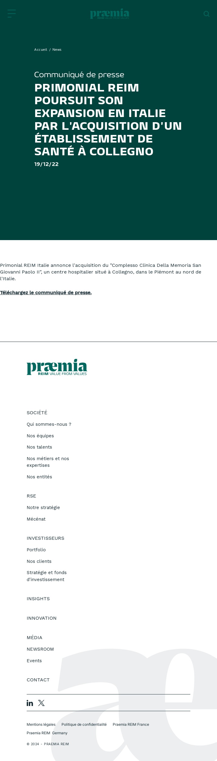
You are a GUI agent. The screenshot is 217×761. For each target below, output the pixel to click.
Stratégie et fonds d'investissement (47, 576)
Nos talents (39, 447)
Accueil (41, 50)
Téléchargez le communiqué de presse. (46, 292)
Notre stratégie (43, 507)
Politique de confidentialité (84, 724)
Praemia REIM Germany (47, 733)
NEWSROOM (40, 649)
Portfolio (36, 550)
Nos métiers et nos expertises (48, 462)
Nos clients (39, 561)
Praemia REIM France (131, 724)
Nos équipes (40, 436)
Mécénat (36, 519)
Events (34, 660)
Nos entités (39, 477)
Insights (38, 598)
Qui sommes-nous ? (49, 424)
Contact (38, 680)
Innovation (42, 618)
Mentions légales (41, 724)
